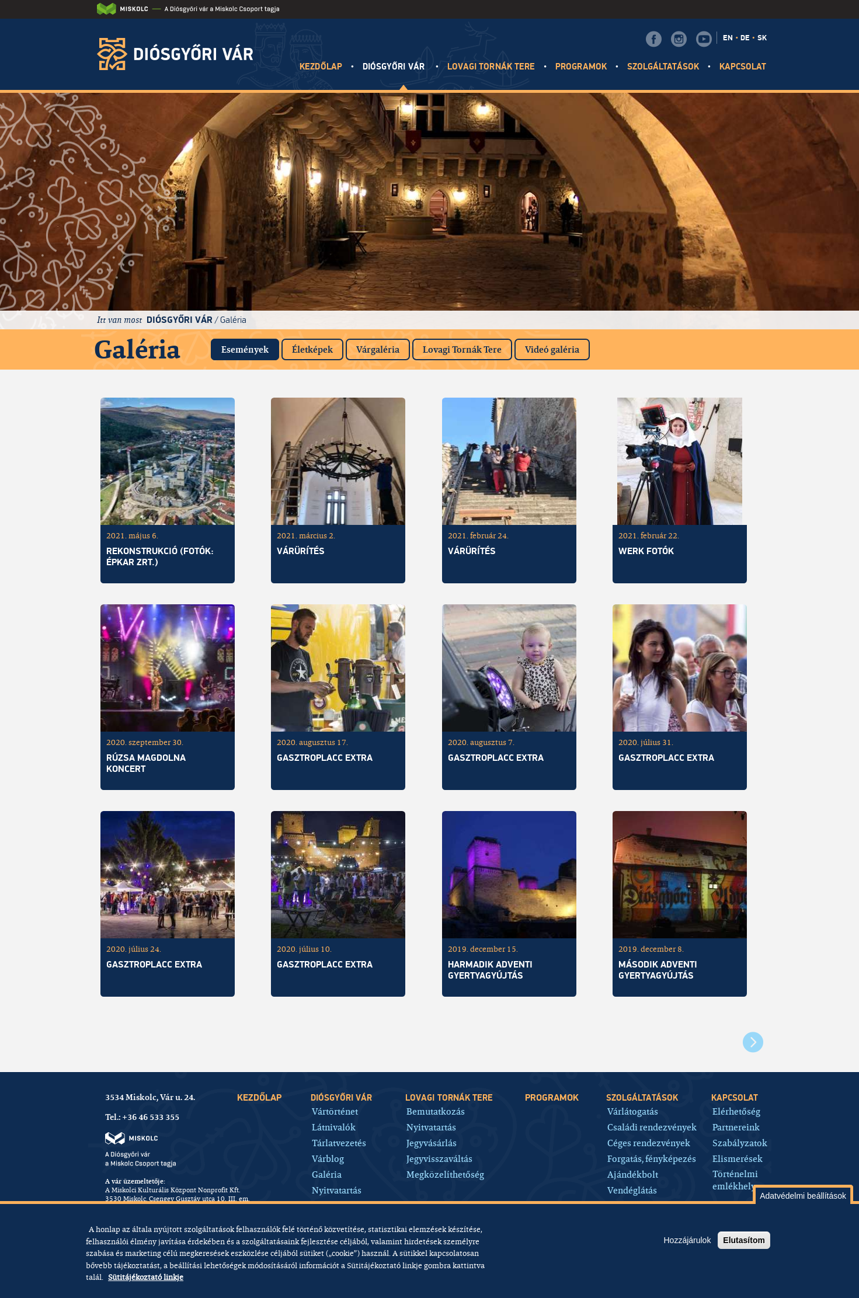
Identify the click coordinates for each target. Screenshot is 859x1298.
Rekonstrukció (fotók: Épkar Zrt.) (160, 556)
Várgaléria (377, 349)
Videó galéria (552, 349)
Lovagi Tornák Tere (462, 349)
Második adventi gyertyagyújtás (657, 970)
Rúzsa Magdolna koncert (146, 763)
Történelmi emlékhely (735, 1180)
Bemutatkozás (435, 1111)
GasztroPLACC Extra (325, 758)
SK (762, 38)
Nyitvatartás (336, 1190)
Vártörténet (335, 1111)
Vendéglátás (632, 1190)
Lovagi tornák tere (491, 66)
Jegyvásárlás (431, 1142)
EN (728, 38)
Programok (580, 66)
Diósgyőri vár (395, 66)
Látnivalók (334, 1127)
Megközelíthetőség (445, 1174)
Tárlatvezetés (339, 1142)
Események (250, 347)
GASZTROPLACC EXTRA (496, 758)
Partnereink (736, 1127)
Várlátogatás (632, 1111)
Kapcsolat (742, 66)
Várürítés (301, 551)
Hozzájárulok (687, 1240)
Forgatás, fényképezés (651, 1158)
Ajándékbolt (632, 1174)
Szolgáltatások (663, 66)
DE (745, 38)
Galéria (233, 319)
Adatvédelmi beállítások (803, 1195)
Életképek (312, 349)
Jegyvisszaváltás (439, 1158)
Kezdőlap (321, 66)
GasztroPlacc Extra (666, 758)
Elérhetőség (736, 1111)
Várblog (328, 1158)
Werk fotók (646, 551)
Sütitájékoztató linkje (145, 1277)
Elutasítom (744, 1240)
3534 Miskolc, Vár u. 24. (150, 1097)
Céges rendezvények (648, 1142)
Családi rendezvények (652, 1127)
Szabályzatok (739, 1142)
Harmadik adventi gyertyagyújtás (490, 970)
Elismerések (737, 1158)
